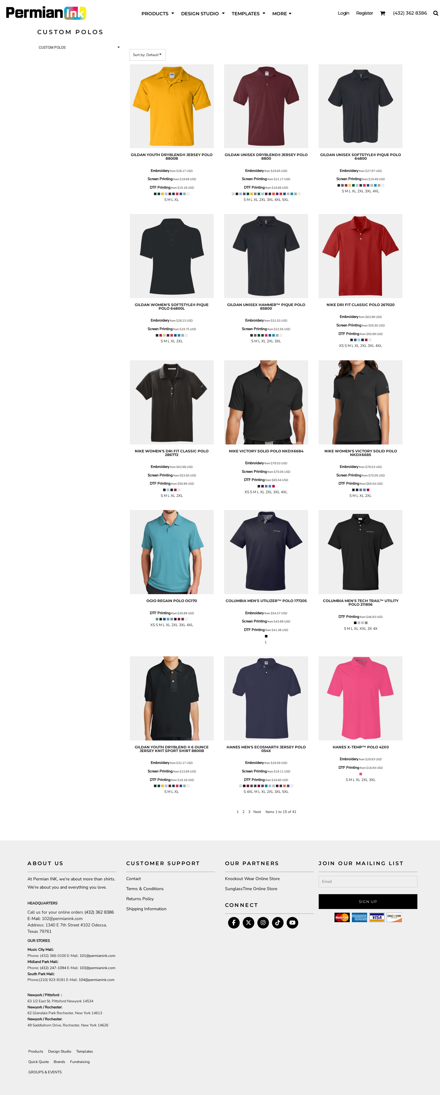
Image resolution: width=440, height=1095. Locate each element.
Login (343, 13)
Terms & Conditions (145, 889)
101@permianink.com (97, 955)
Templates (84, 1051)
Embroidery (160, 170)
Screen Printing (160, 179)
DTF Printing (160, 187)
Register (364, 13)
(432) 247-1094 (53, 967)
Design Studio (59, 1051)
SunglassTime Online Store (251, 889)
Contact (133, 879)
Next (257, 811)
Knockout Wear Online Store (252, 879)
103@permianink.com (97, 967)
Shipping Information (146, 909)
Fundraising (80, 1061)
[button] (382, 13)
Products (35, 1051)
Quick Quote (38, 1061)
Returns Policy (140, 899)
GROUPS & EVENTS (45, 1072)
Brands (59, 1061)
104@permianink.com (96, 979)
